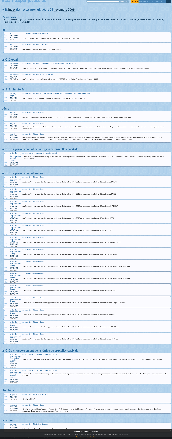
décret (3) (56, 19)
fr (167, 1)
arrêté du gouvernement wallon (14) (145, 19)
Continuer (80, 437)
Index (11, 9)
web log (155, 1)
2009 (71, 9)
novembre (60, 9)
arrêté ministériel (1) (39, 19)
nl (170, 1)
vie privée (134, 1)
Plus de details (91, 437)
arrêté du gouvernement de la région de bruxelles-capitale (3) (94, 19)
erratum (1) (24, 22)
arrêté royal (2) (18, 19)
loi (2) (6, 19)
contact (162, 1)
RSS (140, 1)
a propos (146, 1)
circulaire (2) (10, 22)
